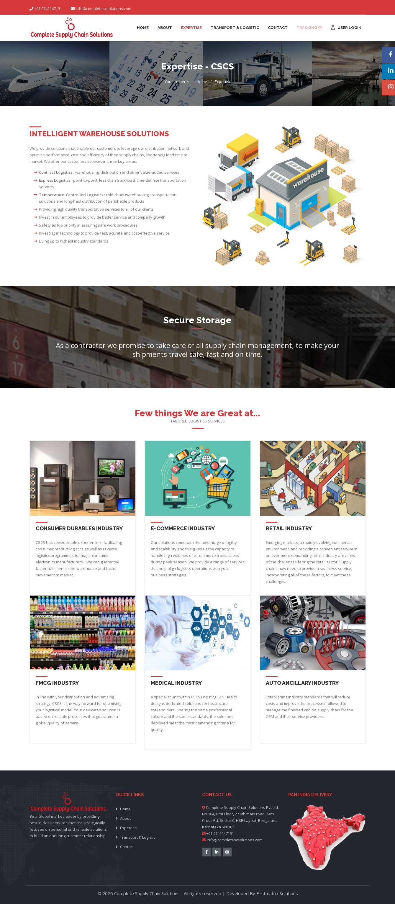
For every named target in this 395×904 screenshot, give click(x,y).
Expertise (191, 27)
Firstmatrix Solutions (277, 893)
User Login (346, 27)
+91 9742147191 (218, 833)
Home (143, 27)
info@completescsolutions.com (103, 8)
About (165, 27)
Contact (278, 27)
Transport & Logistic (235, 27)
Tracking (309, 27)
